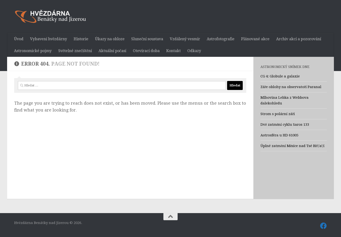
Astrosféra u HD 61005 (279, 135)
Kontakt (173, 51)
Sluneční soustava (147, 39)
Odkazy (194, 51)
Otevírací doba (146, 51)
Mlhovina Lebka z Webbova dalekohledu (284, 100)
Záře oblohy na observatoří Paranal (290, 87)
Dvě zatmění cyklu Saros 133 (284, 124)
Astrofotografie (220, 39)
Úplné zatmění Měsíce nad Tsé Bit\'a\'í (292, 146)
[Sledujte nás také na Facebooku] (323, 226)
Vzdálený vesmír (185, 39)
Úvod (18, 39)
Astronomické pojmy (33, 51)
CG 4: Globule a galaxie (280, 76)
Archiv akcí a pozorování (298, 39)
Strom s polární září (277, 114)
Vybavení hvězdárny (48, 39)
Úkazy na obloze (110, 39)
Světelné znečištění (75, 51)
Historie (81, 39)
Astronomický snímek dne (285, 67)
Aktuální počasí (112, 51)
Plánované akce (255, 39)
